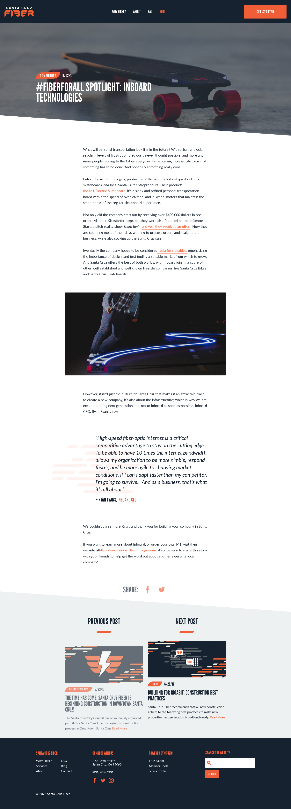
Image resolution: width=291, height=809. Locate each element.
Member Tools (158, 766)
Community (48, 75)
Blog (162, 11)
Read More (217, 719)
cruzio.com (156, 760)
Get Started (265, 11)
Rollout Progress (78, 698)
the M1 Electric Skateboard (104, 193)
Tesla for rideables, (172, 252)
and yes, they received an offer (166, 228)
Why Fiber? (119, 11)
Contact (66, 771)
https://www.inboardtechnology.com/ (127, 552)
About (137, 11)
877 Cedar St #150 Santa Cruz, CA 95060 (106, 762)
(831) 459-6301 (102, 772)
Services (41, 766)
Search (212, 774)
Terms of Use (158, 771)
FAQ (150, 11)
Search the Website (217, 753)
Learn (155, 686)
